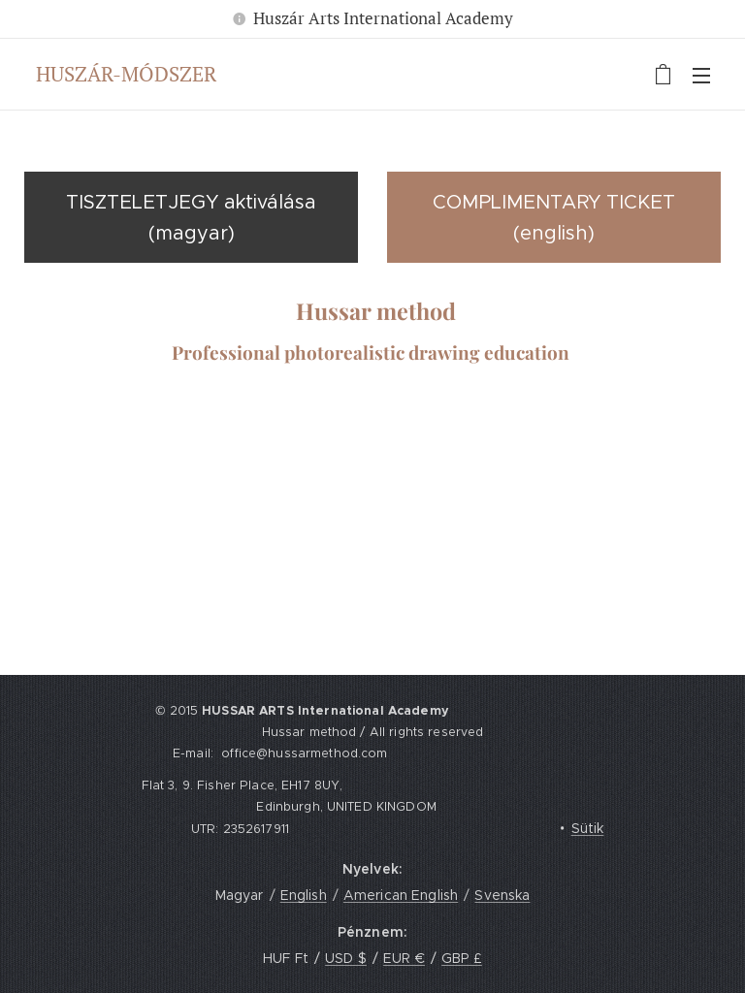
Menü (701, 76)
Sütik (587, 828)
